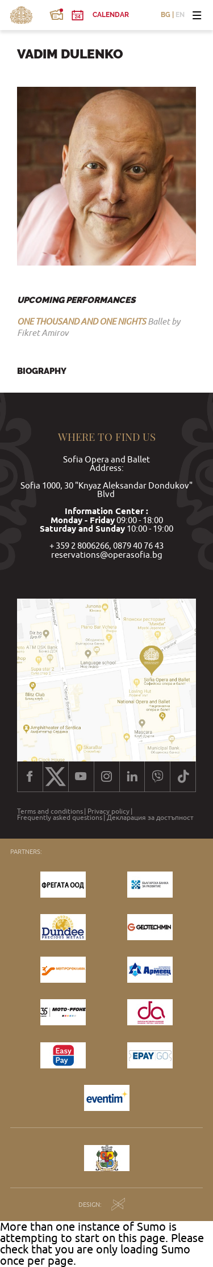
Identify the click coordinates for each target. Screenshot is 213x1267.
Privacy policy (108, 811)
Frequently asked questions (59, 817)
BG (165, 15)
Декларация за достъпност (150, 817)
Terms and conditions (50, 811)
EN (180, 15)
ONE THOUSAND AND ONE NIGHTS (81, 321)
